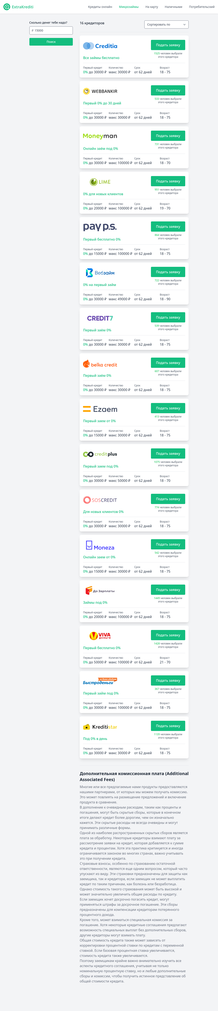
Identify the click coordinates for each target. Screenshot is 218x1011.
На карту (151, 7)
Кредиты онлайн (100, 7)
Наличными (173, 7)
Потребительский (202, 7)
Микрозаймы (129, 7)
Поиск (51, 42)
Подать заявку (168, 45)
